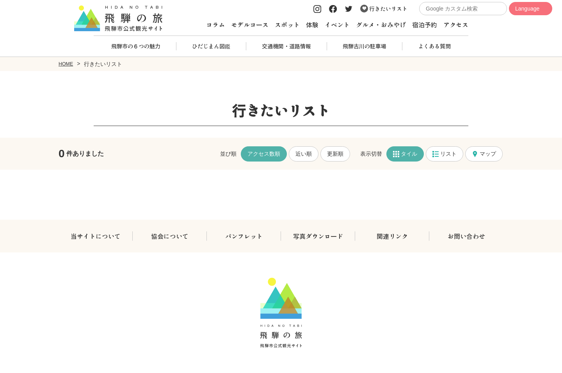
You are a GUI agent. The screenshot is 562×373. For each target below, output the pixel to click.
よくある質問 (434, 46)
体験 (312, 24)
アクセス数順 (263, 153)
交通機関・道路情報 (286, 46)
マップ (484, 153)
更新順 (335, 153)
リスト (444, 153)
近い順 (303, 153)
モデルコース (250, 24)
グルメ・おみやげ (381, 24)
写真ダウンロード (318, 235)
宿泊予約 (424, 24)
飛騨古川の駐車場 (364, 46)
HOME (67, 63)
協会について (170, 235)
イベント (337, 24)
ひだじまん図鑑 (211, 46)
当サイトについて (96, 235)
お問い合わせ (466, 235)
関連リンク (392, 235)
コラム (215, 24)
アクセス (455, 24)
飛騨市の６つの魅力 (135, 46)
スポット (287, 24)
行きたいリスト (383, 8)
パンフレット (244, 235)
